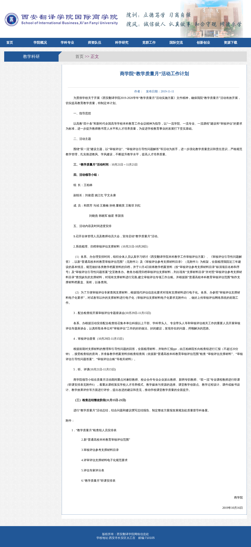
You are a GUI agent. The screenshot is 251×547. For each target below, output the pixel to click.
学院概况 (40, 42)
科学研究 (121, 42)
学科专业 (67, 42)
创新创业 (203, 42)
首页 (9, 42)
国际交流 (176, 42)
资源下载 (230, 42)
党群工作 (149, 42)
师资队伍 (94, 42)
